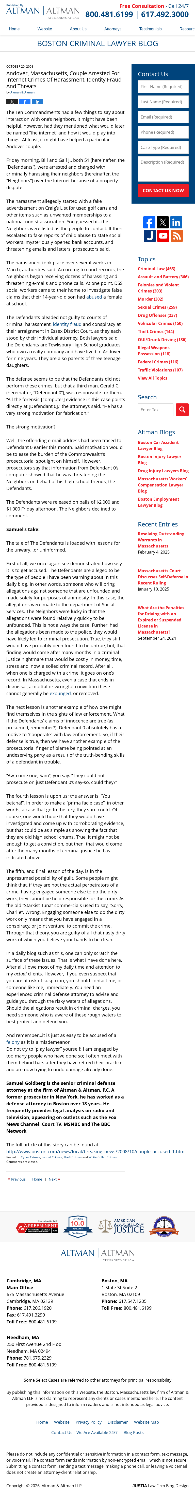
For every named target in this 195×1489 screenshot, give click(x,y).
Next (54, 1178)
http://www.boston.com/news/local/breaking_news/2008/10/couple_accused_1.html (96, 1151)
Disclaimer (118, 1422)
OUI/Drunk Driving (162, 339)
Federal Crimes (158, 362)
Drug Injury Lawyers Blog (163, 471)
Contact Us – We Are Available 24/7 (84, 1432)
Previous (17, 1178)
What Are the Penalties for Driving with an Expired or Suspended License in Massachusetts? (161, 620)
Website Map (146, 1422)
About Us (78, 29)
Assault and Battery (163, 277)
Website (45, 29)
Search (182, 409)
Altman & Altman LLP (62, 1485)
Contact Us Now (163, 190)
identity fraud (67, 324)
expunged (60, 693)
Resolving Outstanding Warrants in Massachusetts (161, 540)
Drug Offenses (157, 315)
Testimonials (150, 29)
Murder (150, 299)
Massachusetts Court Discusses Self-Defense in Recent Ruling (163, 577)
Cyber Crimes (30, 1157)
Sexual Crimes (52, 1157)
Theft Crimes (72, 1157)
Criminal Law (156, 268)
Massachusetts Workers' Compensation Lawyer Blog (162, 485)
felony (13, 1042)
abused (94, 297)
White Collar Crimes (103, 1157)
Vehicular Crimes (160, 323)
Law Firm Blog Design (161, 1485)
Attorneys (113, 29)
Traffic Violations (160, 370)
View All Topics (152, 378)
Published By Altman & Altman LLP (137, 11)
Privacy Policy (89, 1422)
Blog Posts (134, 1432)
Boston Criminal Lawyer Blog (42, 11)
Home (14, 29)
